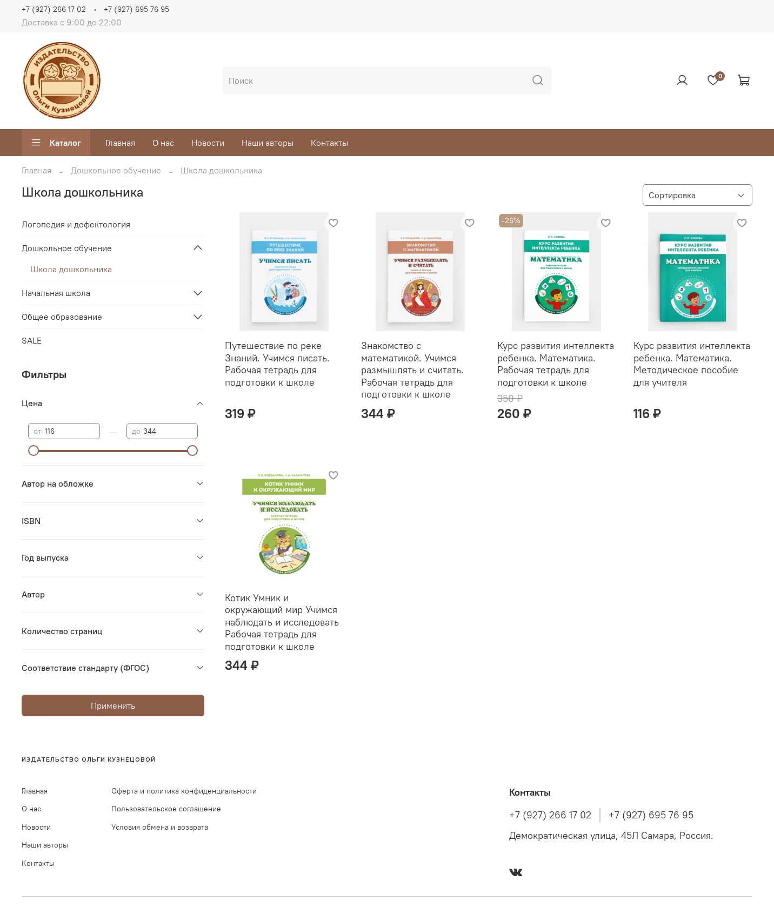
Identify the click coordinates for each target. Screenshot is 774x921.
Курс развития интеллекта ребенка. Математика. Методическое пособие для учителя (691, 363)
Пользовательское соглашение (166, 809)
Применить (113, 705)
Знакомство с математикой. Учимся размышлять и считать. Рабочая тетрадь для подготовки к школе (412, 369)
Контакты (329, 142)
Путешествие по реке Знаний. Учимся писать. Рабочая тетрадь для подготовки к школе (277, 363)
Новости (207, 142)
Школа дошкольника (71, 269)
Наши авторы (267, 142)
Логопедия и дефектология (76, 224)
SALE (32, 340)
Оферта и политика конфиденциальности (184, 791)
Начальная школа (56, 292)
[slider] (33, 450)
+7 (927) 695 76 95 (136, 9)
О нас (163, 142)
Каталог (56, 142)
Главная (120, 142)
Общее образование (62, 316)
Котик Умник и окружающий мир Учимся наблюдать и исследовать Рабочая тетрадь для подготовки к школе (282, 622)
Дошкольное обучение (116, 170)
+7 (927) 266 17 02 (54, 9)
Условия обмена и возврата (159, 827)
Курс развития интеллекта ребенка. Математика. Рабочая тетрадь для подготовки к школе (555, 363)
